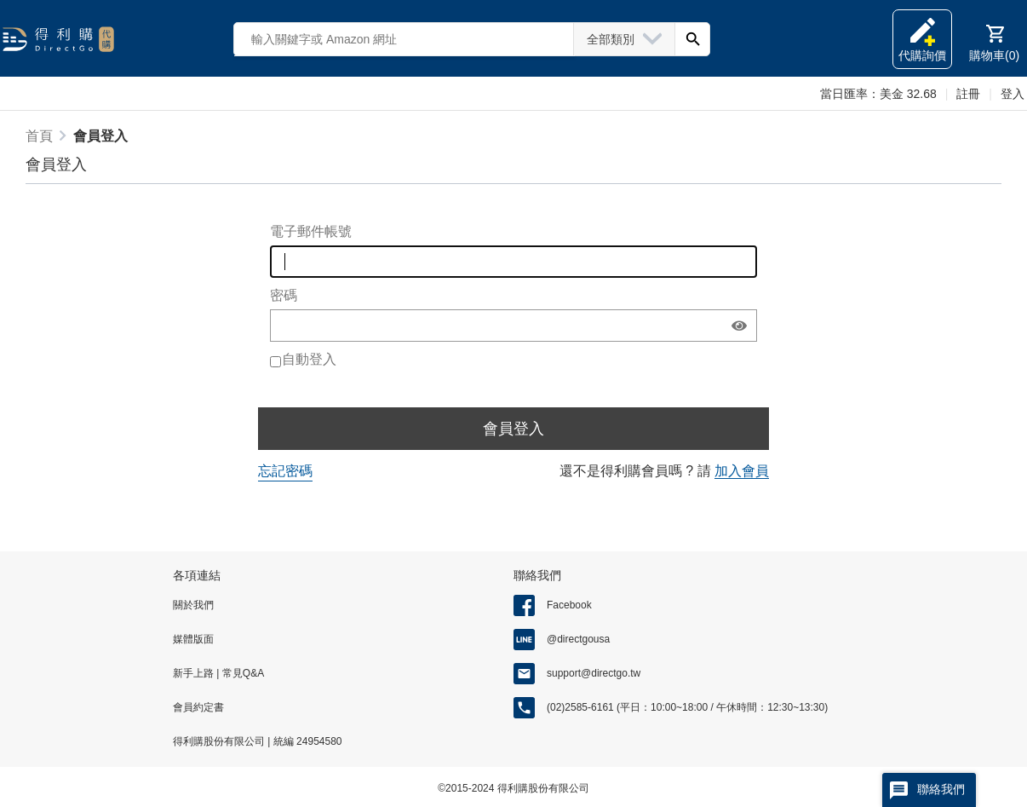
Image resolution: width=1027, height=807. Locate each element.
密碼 (283, 295)
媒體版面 (193, 639)
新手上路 (194, 673)
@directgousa (578, 639)
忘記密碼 (285, 471)
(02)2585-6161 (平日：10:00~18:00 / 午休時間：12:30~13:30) (687, 707)
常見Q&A (241, 673)
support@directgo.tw (593, 673)
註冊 (968, 94)
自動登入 (309, 359)
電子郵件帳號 (311, 231)
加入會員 (741, 471)
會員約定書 (198, 707)
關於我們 (193, 605)
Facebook (569, 605)
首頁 (39, 136)
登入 (1012, 94)
